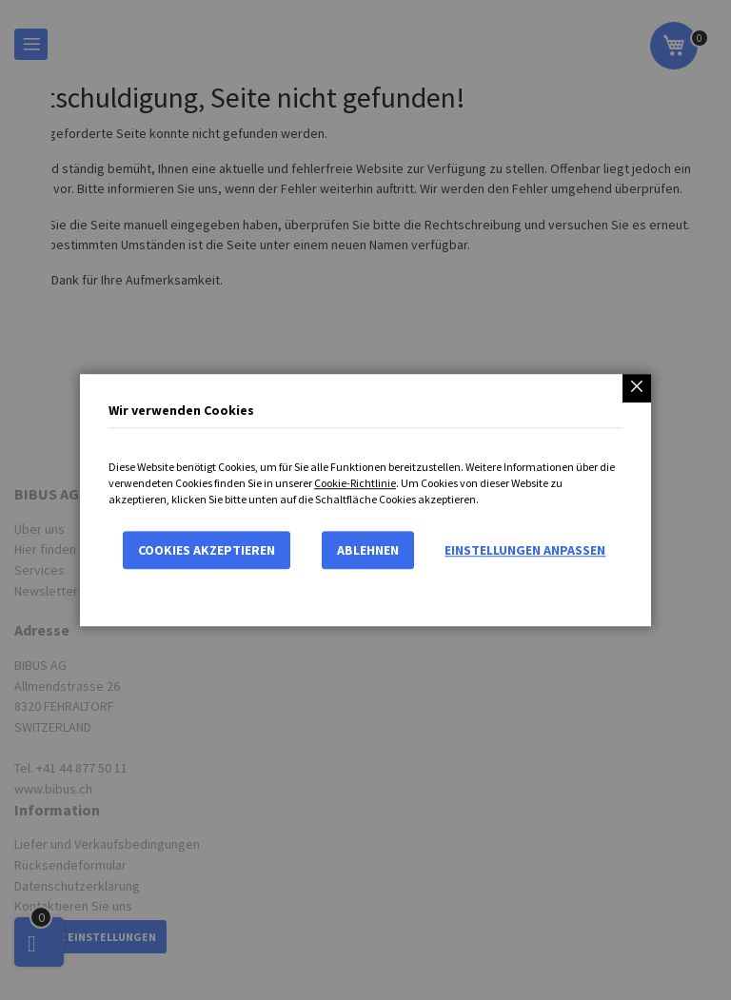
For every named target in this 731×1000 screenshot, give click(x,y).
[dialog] (365, 500)
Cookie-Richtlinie (355, 483)
